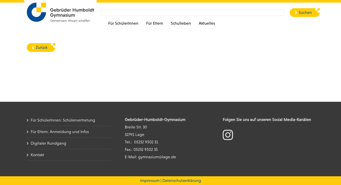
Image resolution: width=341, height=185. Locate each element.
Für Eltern (154, 23)
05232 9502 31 (146, 142)
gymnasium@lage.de (157, 157)
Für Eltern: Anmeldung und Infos (60, 132)
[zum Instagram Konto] (228, 134)
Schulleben (181, 23)
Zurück (41, 47)
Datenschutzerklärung (181, 180)
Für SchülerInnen (123, 23)
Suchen (305, 12)
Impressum (150, 180)
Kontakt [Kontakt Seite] (37, 155)
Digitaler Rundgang (48, 143)
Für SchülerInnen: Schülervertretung (63, 120)
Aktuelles (207, 23)
